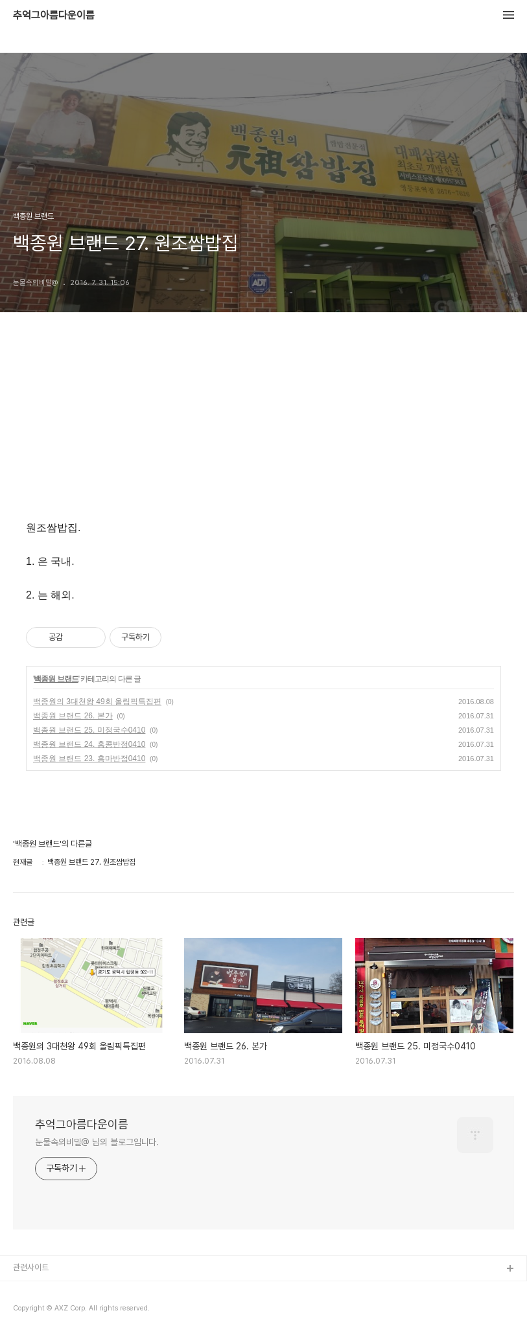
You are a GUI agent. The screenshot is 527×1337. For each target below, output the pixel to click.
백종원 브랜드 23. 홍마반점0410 (89, 758)
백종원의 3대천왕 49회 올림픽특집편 (97, 701)
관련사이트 (31, 1267)
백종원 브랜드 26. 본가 (73, 715)
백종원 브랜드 (56, 678)
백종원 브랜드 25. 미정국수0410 (89, 730)
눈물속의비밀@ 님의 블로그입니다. (97, 1142)
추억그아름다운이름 (54, 15)
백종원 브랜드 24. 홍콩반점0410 (89, 744)
